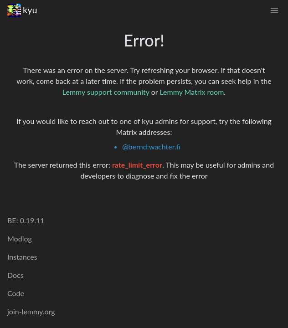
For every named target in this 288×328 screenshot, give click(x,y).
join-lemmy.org (31, 311)
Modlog (19, 238)
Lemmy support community (105, 91)
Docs (15, 275)
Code (15, 293)
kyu (22, 9)
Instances (22, 256)
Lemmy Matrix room (191, 91)
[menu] (274, 10)
